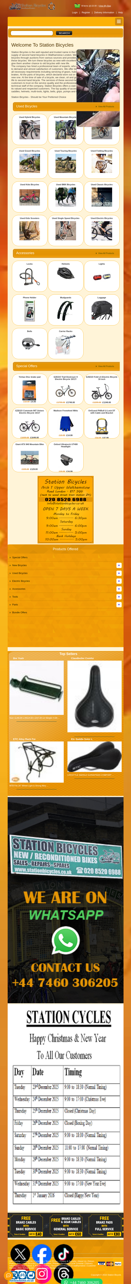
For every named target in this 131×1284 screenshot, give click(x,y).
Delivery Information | (105, 12)
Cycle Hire (39, 1261)
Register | (87, 12)
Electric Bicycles (21, 581)
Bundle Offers (19, 612)
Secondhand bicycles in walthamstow (68, 1266)
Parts (15, 604)
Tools (15, 596)
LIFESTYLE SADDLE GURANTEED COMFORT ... (90, 775)
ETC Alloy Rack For (24, 739)
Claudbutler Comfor (82, 658)
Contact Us (27, 1261)
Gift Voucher (15, 1261)
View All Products (106, 106)
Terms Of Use (51, 1261)
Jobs (19, 1263)
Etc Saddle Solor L (82, 739)
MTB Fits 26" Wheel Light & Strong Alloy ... (29, 786)
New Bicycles (19, 565)
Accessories (18, 588)
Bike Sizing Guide (26, 1268)
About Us (82, 1261)
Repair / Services (61, 1263)
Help (120, 12)
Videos (46, 1266)
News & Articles (34, 1266)
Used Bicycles (20, 573)
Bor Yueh (18, 658)
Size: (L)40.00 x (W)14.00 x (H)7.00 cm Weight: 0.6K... (34, 718)
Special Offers (19, 557)
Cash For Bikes (44, 1263)
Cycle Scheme (77, 1263)
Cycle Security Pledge (46, 1268)
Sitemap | (62, 1268)
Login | (76, 12)
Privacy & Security (68, 1261)
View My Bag (105, 6)
